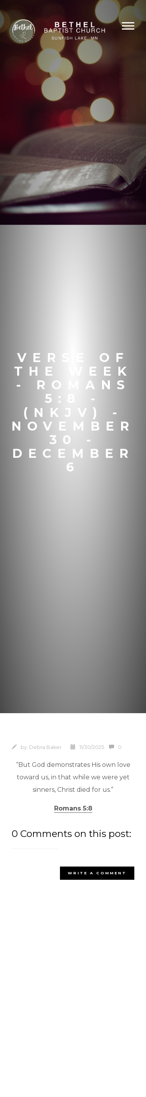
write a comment (97, 873)
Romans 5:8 (73, 808)
